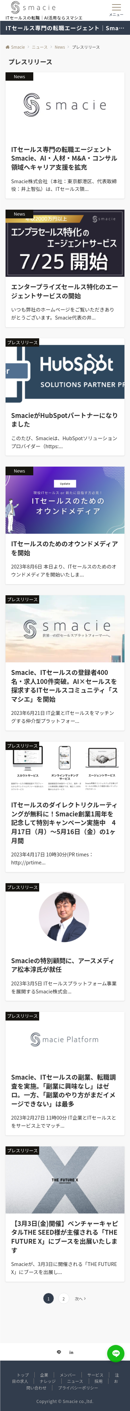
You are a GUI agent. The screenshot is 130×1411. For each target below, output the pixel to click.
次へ (79, 1298)
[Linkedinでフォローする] (71, 1352)
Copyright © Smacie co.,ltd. (65, 1401)
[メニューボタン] (116, 10)
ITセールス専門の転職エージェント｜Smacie (65, 28)
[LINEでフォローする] (59, 1352)
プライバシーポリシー (78, 1387)
